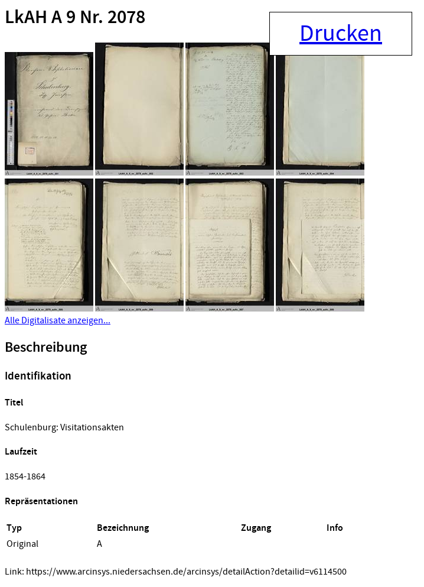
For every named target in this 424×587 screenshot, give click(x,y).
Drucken (340, 33)
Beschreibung (46, 347)
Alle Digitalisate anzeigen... (57, 320)
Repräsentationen (41, 501)
